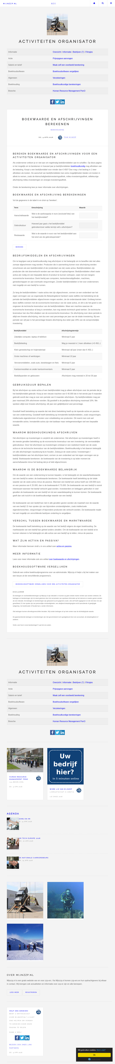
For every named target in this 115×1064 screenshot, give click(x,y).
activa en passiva (63, 546)
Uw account (94, 3)
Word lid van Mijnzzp (61, 789)
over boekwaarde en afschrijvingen (64, 559)
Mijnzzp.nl (10, 4)
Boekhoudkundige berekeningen (67, 84)
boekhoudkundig (78, 166)
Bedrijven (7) (78, 52)
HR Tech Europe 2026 (30, 838)
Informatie (67, 52)
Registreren (31, 992)
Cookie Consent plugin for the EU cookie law (94, 1059)
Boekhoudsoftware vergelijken (66, 71)
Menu (111, 3)
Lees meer (14, 992)
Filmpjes (89, 52)
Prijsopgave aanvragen (63, 58)
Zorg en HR (24, 819)
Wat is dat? (102, 1050)
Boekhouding (57, 130)
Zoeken (103, 3)
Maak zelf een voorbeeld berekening (68, 65)
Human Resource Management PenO (69, 91)
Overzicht (57, 52)
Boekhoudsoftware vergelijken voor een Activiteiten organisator (48, 584)
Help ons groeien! (18, 1011)
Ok (94, 1055)
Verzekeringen (59, 78)
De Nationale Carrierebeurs (34, 858)
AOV (53, 3)
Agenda (13, 813)
